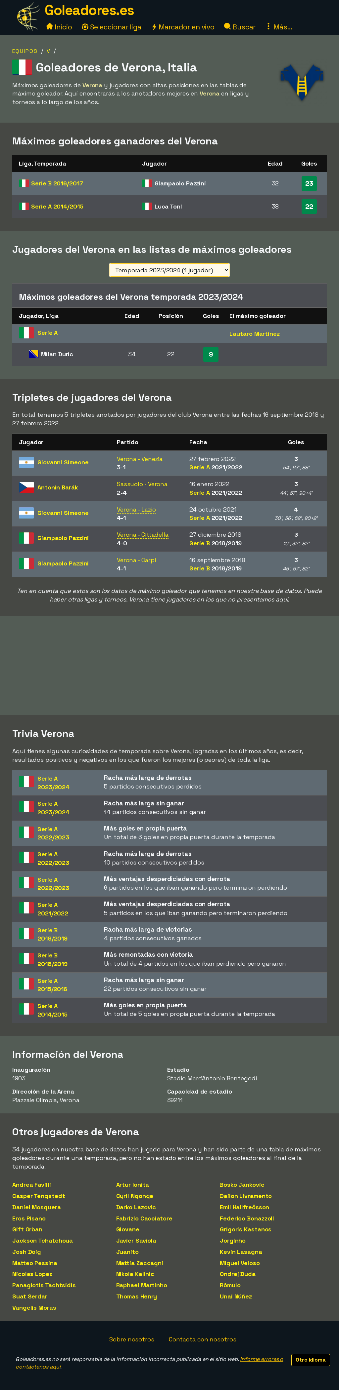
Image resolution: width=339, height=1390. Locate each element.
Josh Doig (26, 1251)
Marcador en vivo (183, 26)
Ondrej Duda (238, 1274)
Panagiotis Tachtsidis (44, 1285)
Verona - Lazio (136, 509)
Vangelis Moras (34, 1307)
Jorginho (233, 1240)
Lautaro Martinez (254, 333)
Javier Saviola (136, 1240)
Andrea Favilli (31, 1184)
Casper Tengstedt (38, 1196)
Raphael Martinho (141, 1285)
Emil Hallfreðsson (244, 1207)
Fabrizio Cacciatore (144, 1218)
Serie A (57, 206)
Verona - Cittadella (143, 534)
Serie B (57, 183)
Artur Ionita (132, 1184)
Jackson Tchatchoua (42, 1240)
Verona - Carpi (136, 560)
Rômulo (230, 1285)
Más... (278, 26)
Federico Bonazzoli (247, 1218)
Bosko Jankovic (242, 1184)
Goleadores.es (89, 10)
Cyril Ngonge (135, 1196)
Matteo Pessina (34, 1263)
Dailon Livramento (246, 1196)
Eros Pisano (29, 1218)
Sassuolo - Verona (142, 484)
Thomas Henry (136, 1296)
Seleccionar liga (111, 26)
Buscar (240, 26)
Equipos (25, 51)
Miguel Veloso (240, 1263)
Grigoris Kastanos (245, 1229)
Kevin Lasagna (241, 1251)
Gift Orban (27, 1229)
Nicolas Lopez (32, 1274)
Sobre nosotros (131, 1339)
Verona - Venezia (140, 459)
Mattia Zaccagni (140, 1263)
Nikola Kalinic (135, 1274)
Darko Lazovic (136, 1207)
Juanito (127, 1251)
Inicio (59, 26)
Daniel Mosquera (36, 1207)
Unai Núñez (236, 1296)
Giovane (127, 1229)
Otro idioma (311, 1359)
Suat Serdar (29, 1296)
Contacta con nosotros (202, 1339)
